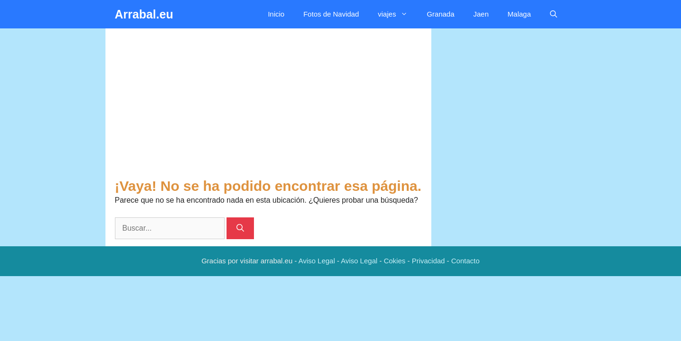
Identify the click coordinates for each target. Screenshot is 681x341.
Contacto (465, 261)
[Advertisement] (268, 106)
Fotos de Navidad (331, 14)
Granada (440, 14)
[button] (554, 14)
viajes (397, 14)
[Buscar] (240, 228)
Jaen (481, 14)
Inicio (276, 14)
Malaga (519, 14)
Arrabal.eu (144, 14)
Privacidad (428, 261)
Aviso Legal (316, 261)
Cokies (394, 261)
